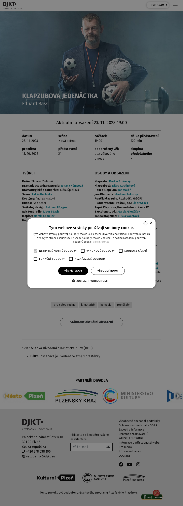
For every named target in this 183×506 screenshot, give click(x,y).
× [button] (151, 223)
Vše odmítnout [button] (107, 270)
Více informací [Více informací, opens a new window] (101, 241)
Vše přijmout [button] (73, 270)
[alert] (91, 253)
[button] (91, 281)
